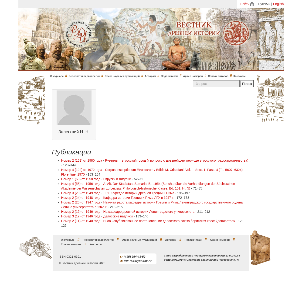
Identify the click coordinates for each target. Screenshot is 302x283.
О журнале (57, 76)
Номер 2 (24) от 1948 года (81, 198)
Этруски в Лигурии (117, 179)
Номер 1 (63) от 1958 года (81, 179)
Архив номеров (193, 76)
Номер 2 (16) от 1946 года (81, 211)
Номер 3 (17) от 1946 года (81, 216)
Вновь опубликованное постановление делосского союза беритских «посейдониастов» (169, 221)
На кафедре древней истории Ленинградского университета (148, 211)
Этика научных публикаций (122, 76)
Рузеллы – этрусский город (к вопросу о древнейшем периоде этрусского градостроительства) (176, 160)
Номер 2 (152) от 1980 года (81, 160)
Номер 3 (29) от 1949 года (81, 193)
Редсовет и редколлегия (84, 76)
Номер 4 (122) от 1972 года (81, 170)
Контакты (240, 76)
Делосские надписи (117, 216)
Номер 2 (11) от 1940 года (81, 221)
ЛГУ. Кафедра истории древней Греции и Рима (138, 193)
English (278, 4)
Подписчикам (169, 76)
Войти (244, 4)
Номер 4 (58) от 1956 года (81, 184)
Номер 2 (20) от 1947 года (81, 202)
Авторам (150, 76)
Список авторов (218, 76)
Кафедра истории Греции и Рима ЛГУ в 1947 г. (138, 198)
